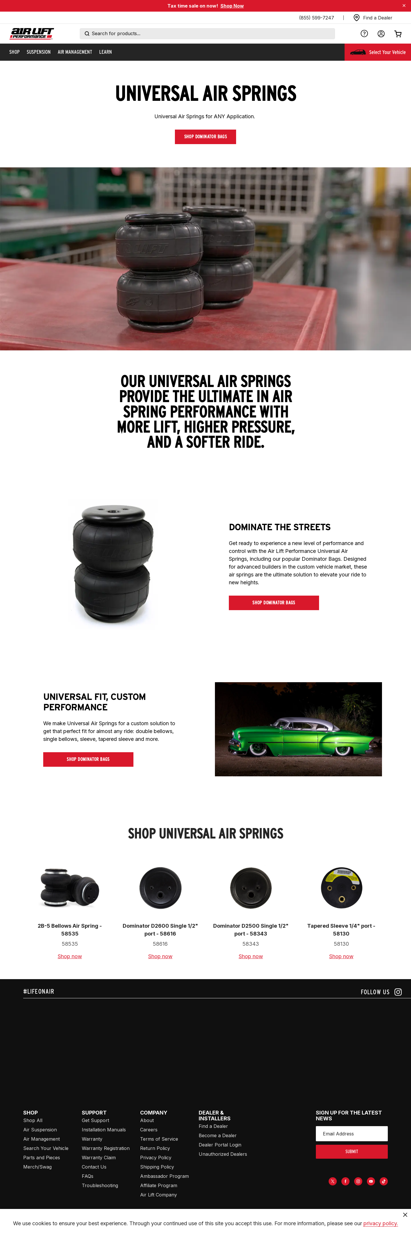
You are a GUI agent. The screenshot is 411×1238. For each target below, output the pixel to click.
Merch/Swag (37, 1167)
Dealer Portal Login (220, 1145)
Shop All (32, 1120)
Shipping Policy (157, 1167)
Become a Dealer (218, 1135)
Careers (148, 1130)
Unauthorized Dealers (223, 1154)
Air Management (41, 1139)
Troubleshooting (100, 1185)
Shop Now (232, 6)
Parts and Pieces (41, 1157)
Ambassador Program (164, 1176)
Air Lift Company (158, 1195)
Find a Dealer (213, 1126)
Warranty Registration (106, 1148)
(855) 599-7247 (316, 18)
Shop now (70, 956)
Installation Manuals (104, 1130)
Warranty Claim (99, 1157)
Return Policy (155, 1148)
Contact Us (94, 1167)
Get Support (95, 1120)
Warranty (92, 1139)
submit (351, 1151)
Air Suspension (40, 1130)
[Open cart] (398, 33)
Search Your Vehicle (45, 1148)
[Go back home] (31, 34)
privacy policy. (380, 1223)
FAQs (87, 1176)
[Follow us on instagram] (381, 992)
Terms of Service (159, 1139)
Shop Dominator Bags (205, 136)
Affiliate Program (158, 1185)
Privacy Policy (155, 1157)
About (147, 1120)
